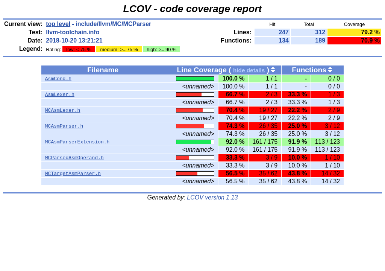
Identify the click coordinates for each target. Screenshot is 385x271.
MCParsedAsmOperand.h (74, 157)
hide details (249, 70)
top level (58, 24)
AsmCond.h (58, 78)
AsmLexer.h (59, 94)
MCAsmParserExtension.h (77, 142)
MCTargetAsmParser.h (73, 173)
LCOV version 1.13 (212, 197)
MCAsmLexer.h (62, 110)
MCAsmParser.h (64, 126)
